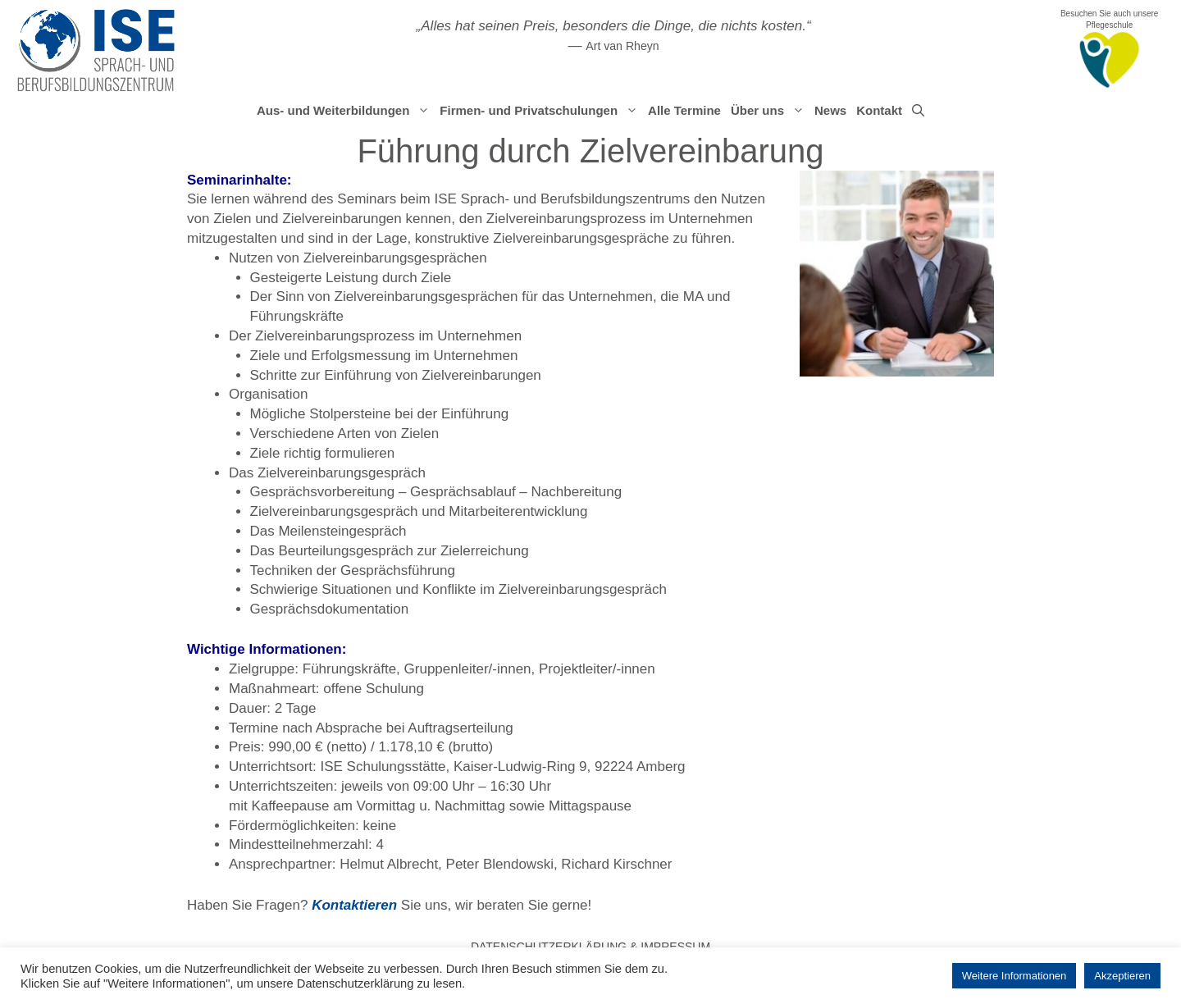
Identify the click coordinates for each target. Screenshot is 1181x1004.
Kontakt (879, 110)
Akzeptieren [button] (1122, 976)
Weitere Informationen (1014, 976)
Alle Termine (684, 110)
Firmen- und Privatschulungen (541, 110)
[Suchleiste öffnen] (918, 110)
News (830, 110)
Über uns (770, 110)
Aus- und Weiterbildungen (346, 110)
